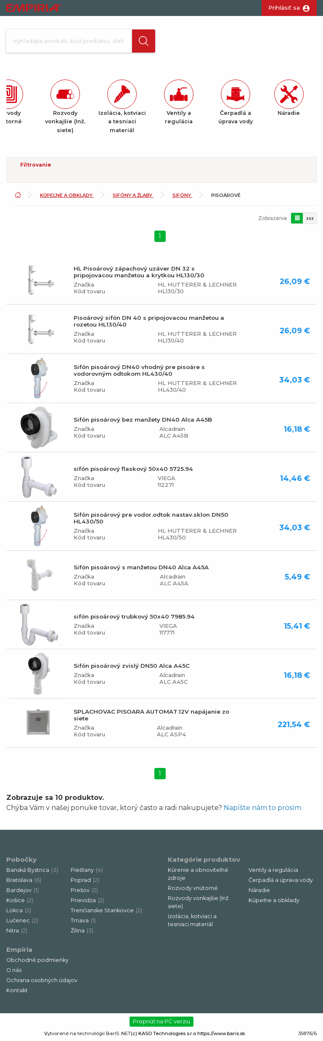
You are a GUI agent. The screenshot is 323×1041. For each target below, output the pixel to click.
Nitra (16, 931)
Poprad (85, 880)
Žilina (82, 931)
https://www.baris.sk (221, 1034)
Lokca (18, 911)
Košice (19, 901)
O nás (13, 970)
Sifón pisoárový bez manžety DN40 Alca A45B (143, 420)
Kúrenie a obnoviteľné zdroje (198, 874)
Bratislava (23, 880)
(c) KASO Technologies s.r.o (163, 1034)
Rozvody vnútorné (193, 888)
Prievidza (87, 901)
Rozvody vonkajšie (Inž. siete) (199, 902)
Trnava (83, 921)
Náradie (259, 890)
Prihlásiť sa (284, 7)
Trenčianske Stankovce (106, 911)
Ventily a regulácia (273, 870)
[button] (143, 41)
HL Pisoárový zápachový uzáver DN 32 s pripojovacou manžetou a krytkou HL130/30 (139, 272)
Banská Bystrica (32, 870)
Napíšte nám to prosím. (263, 808)
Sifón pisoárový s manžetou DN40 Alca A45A (141, 567)
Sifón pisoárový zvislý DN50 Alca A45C (132, 666)
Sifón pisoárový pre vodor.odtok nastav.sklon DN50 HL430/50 (151, 518)
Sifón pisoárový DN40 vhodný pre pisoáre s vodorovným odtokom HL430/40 (139, 370)
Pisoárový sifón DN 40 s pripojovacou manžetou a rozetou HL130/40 (149, 321)
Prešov (84, 890)
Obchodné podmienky (37, 960)
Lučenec (22, 921)
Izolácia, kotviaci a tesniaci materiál (192, 921)
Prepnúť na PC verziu (161, 1021)
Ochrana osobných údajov (41, 980)
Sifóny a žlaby (133, 196)
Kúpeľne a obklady (67, 196)
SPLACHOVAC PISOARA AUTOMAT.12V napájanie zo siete (151, 715)
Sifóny (182, 196)
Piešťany (87, 870)
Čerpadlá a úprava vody (281, 880)
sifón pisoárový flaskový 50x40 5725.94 (133, 469)
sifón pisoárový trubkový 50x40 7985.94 (134, 616)
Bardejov (22, 890)
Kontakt (17, 991)
